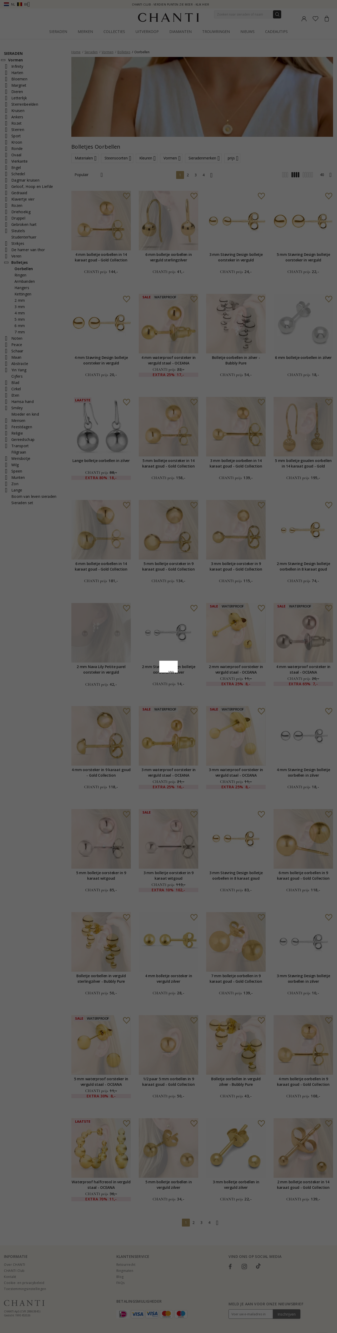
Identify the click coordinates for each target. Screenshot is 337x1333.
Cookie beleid (180, 671)
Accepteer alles (168, 697)
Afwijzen (145, 709)
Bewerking (192, 709)
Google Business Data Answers (168, 685)
